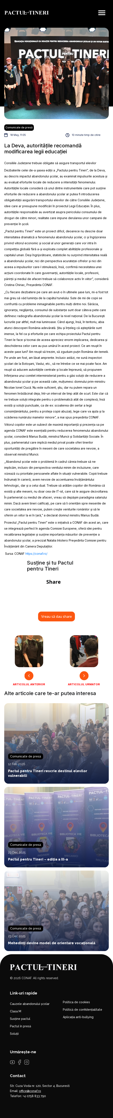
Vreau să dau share (56, 616)
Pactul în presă (20, 1026)
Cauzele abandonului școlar (30, 1004)
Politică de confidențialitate (82, 1009)
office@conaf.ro (30, 1091)
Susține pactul (20, 1018)
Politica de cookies (76, 1002)
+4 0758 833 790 (34, 1096)
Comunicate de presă (19, 127)
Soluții (14, 1033)
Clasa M (15, 1011)
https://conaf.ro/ (36, 553)
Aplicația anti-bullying (78, 1017)
